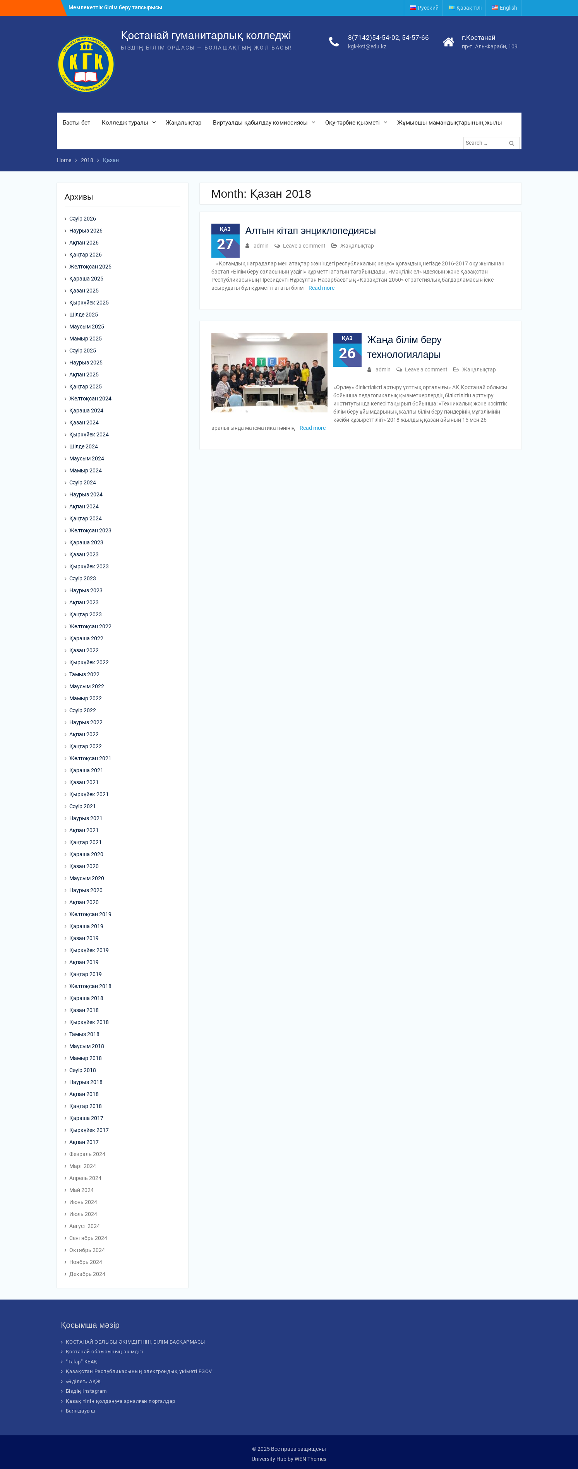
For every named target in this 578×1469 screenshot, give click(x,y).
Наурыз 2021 (86, 818)
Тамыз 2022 (84, 674)
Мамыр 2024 (85, 470)
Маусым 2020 (86, 878)
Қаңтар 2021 (85, 842)
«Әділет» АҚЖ (83, 1381)
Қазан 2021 (84, 782)
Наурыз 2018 (86, 1082)
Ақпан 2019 (84, 962)
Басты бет (76, 122)
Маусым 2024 (86, 458)
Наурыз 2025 (86, 362)
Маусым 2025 (86, 326)
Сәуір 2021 (82, 806)
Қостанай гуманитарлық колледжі (206, 35)
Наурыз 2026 (86, 230)
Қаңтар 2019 (85, 974)
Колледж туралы (125, 122)
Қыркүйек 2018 (89, 1022)
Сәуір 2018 (82, 1070)
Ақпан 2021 (84, 830)
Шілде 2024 (83, 446)
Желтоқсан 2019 (90, 914)
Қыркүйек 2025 (89, 302)
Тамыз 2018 (84, 1034)
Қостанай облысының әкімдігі (104, 1351)
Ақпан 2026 (84, 242)
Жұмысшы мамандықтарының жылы (449, 122)
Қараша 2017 (86, 1118)
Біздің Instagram (86, 1391)
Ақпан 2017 (84, 1142)
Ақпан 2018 (84, 1094)
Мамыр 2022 (85, 698)
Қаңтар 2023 (85, 614)
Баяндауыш (81, 1411)
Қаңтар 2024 (85, 518)
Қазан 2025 (84, 290)
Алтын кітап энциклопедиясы (310, 230)
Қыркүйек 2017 (89, 1130)
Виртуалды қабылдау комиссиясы (260, 122)
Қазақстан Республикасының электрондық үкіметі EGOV (139, 1371)
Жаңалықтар (183, 122)
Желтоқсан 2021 (90, 758)
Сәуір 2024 (82, 482)
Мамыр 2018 (85, 1058)
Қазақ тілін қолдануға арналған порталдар (120, 1401)
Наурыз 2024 (86, 494)
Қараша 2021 (86, 770)
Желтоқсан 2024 (90, 398)
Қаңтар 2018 (85, 1106)
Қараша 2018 (86, 998)
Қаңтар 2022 (85, 746)
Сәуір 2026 (82, 218)
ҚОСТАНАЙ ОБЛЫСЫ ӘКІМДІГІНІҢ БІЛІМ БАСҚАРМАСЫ (135, 1342)
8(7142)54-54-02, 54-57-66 (388, 37)
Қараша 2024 (86, 410)
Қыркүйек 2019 (89, 950)
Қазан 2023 (84, 554)
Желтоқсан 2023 (90, 530)
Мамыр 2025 (85, 338)
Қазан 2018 (84, 1010)
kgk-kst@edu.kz (367, 46)
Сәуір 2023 (82, 578)
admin (261, 246)
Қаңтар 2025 (85, 386)
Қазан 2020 (84, 866)
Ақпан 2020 (84, 902)
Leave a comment (304, 246)
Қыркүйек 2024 (89, 434)
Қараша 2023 (86, 542)
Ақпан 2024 (84, 506)
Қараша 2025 (86, 278)
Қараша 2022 (86, 638)
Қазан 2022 (84, 650)
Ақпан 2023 (84, 602)
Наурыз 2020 (86, 890)
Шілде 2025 (83, 314)
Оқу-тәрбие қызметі (352, 122)
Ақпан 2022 (84, 734)
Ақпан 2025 (84, 374)
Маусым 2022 (86, 686)
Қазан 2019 (84, 938)
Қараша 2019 (86, 926)
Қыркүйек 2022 (89, 662)
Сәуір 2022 (82, 710)
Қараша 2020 (86, 854)
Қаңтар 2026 (85, 254)
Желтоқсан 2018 (90, 986)
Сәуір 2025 (82, 350)
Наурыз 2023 (86, 590)
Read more (321, 288)
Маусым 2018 (86, 1046)
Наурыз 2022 (86, 722)
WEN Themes (310, 1459)
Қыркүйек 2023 (89, 566)
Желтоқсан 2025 (90, 266)
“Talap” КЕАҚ (82, 1362)
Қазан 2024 (84, 422)
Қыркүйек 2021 (89, 794)
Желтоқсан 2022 (90, 626)
